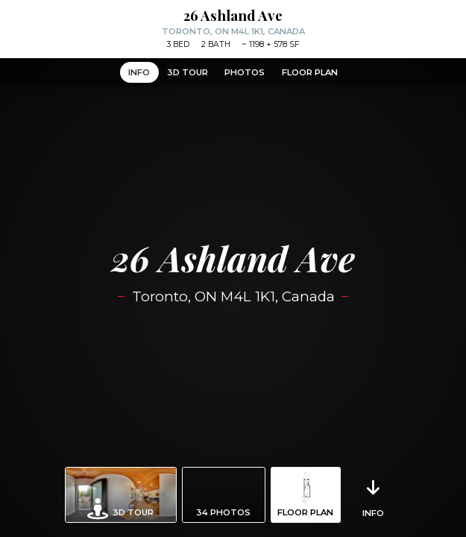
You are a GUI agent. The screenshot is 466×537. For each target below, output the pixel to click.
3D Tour (187, 72)
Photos (244, 72)
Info (139, 72)
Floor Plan (310, 72)
